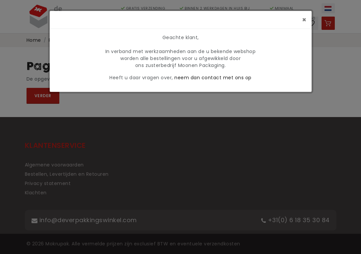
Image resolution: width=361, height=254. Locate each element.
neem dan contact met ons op (213, 77)
